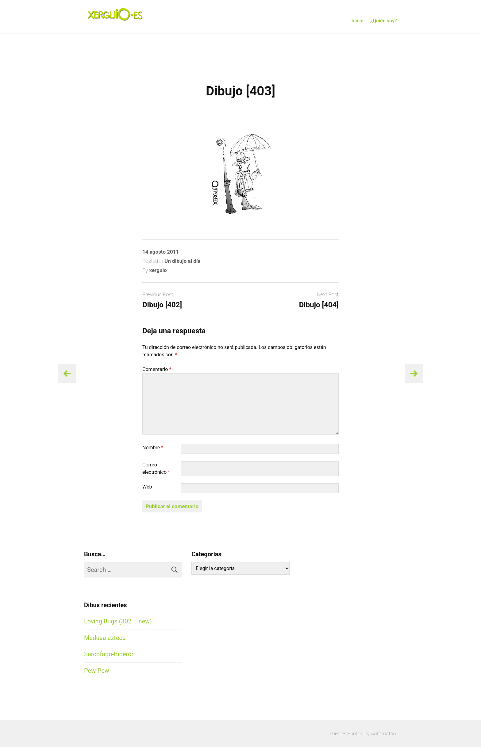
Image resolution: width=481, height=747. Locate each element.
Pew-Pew (96, 670)
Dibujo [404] (319, 305)
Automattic (383, 733)
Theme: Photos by (350, 733)
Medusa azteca (105, 638)
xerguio (158, 270)
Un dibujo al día (182, 261)
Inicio (358, 21)
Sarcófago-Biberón (109, 654)
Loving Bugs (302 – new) (118, 621)
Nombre (153, 447)
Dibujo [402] (162, 305)
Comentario (156, 369)
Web (147, 487)
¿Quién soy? (383, 21)
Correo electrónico (156, 468)
